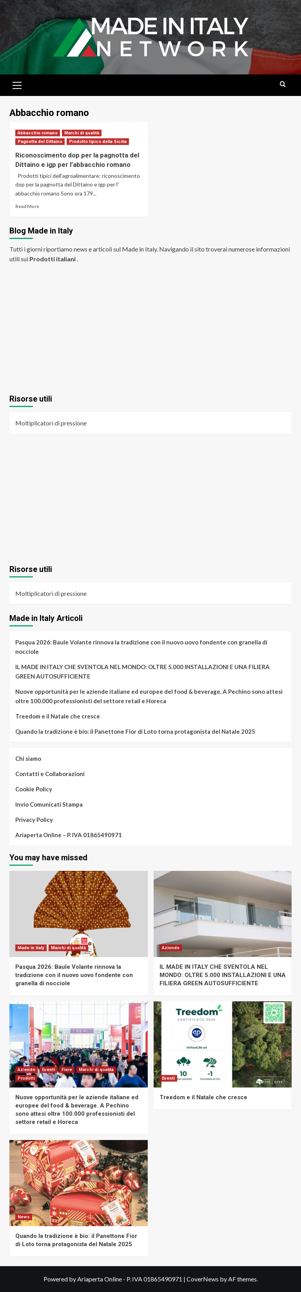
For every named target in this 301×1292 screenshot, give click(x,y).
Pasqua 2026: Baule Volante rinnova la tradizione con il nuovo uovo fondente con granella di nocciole (141, 647)
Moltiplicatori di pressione (51, 423)
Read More (27, 206)
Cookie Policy (33, 789)
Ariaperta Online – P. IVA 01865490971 (68, 834)
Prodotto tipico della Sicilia (98, 141)
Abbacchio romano (38, 133)
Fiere (67, 1069)
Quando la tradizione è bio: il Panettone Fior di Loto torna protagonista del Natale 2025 (135, 731)
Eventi (48, 1069)
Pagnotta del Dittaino (40, 141)
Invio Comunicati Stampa (49, 804)
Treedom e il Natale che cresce (57, 716)
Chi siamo (28, 758)
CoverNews (203, 1279)
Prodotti (26, 1078)
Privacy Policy (34, 819)
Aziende (171, 947)
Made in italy (31, 947)
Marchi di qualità (81, 133)
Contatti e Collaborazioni (50, 773)
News (24, 1217)
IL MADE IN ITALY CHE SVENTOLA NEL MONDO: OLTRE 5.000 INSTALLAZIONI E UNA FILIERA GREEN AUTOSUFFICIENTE (142, 671)
